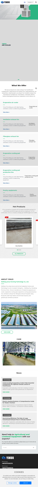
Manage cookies (12, 483)
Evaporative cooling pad (11, 153)
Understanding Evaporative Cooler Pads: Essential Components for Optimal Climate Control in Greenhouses (18, 384)
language (30, 2)
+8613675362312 (7, 463)
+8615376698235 (7, 468)
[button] (18, 79)
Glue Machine (19, 246)
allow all (25, 483)
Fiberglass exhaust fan (11, 136)
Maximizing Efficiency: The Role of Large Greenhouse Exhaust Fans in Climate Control (17, 419)
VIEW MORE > (6, 392)
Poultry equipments (10, 190)
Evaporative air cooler (10, 102)
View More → (6, 112)
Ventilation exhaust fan (11, 119)
